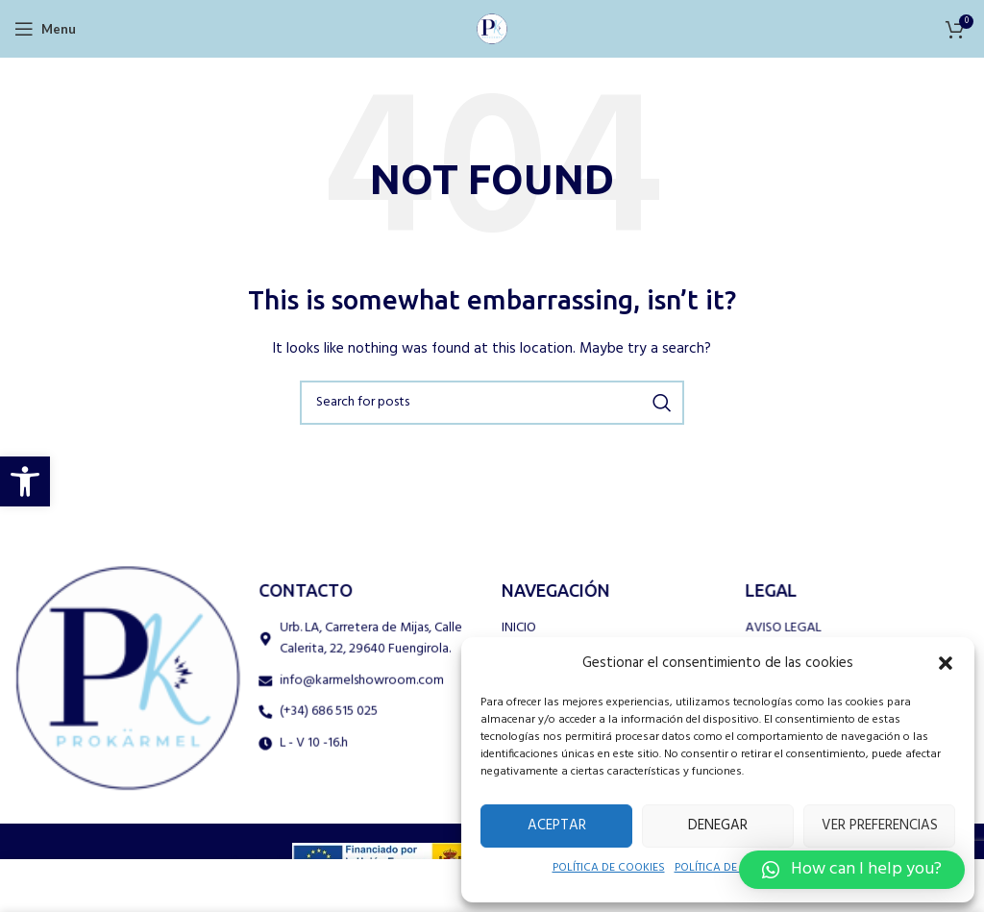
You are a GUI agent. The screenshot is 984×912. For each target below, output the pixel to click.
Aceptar (552, 825)
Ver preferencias (872, 825)
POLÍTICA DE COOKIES (598, 868)
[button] (25, 481)
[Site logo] (492, 28)
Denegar (706, 825)
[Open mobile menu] (44, 29)
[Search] (492, 403)
